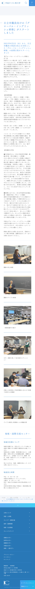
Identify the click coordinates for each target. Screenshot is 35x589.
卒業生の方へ (7, 545)
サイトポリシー (7, 557)
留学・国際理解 (8, 524)
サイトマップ (7, 559)
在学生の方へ (7, 540)
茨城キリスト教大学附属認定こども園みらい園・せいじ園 (16, 573)
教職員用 (6, 565)
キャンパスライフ (9, 531)
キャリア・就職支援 (9, 520)
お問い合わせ (7, 575)
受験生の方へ (7, 537)
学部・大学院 (7, 516)
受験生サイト (24, 586)
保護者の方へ (7, 543)
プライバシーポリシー (9, 554)
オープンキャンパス (26, 583)
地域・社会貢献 (8, 527)
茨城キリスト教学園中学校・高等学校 (13, 570)
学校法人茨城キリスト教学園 (11, 567)
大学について (7, 513)
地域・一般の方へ (9, 548)
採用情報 (12, 565)
